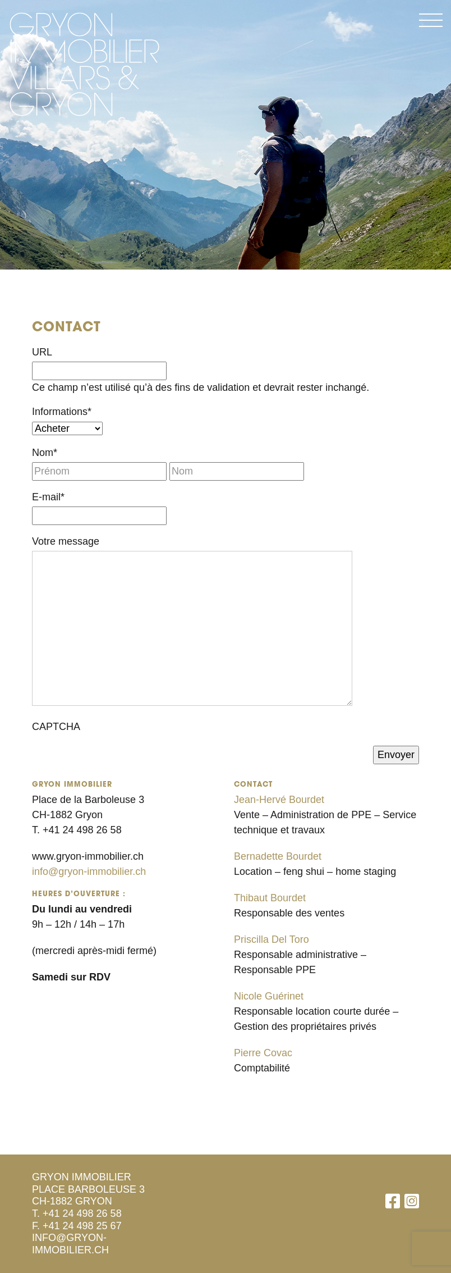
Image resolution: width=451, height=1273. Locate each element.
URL (42, 352)
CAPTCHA (56, 726)
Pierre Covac (263, 1052)
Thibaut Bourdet (270, 898)
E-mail (48, 497)
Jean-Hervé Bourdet (279, 799)
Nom (44, 452)
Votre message (65, 541)
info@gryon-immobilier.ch (89, 871)
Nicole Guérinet (268, 996)
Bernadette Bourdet (277, 856)
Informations (61, 411)
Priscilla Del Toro (271, 939)
